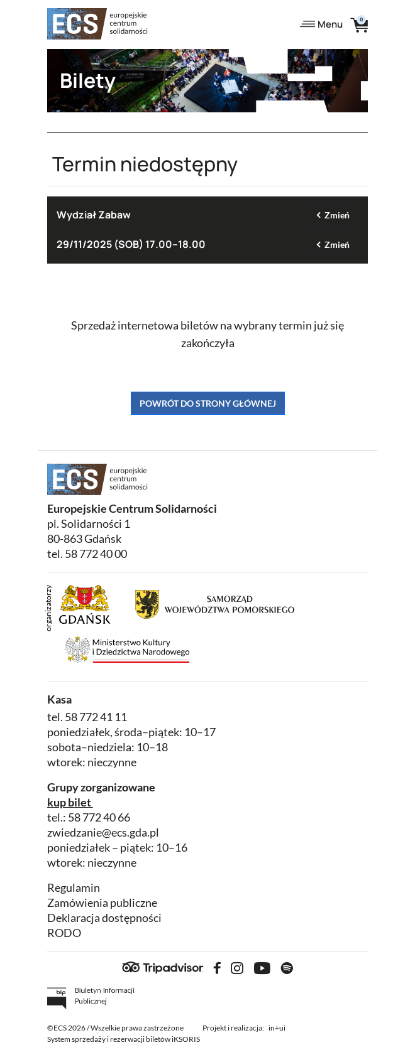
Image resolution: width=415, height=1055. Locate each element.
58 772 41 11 (96, 717)
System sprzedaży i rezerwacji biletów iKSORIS (123, 1039)
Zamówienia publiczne (102, 902)
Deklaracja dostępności (104, 917)
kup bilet (69, 802)
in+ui (276, 1027)
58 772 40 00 (96, 553)
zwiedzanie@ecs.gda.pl (103, 832)
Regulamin (73, 887)
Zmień (337, 215)
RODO (64, 933)
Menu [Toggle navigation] (321, 24)
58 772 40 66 (99, 817)
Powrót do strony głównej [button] (208, 403)
